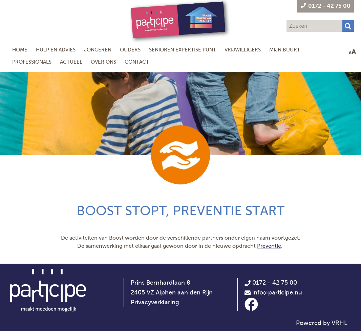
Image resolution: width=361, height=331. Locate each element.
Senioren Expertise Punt (182, 49)
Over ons (103, 62)
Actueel (71, 62)
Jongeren (97, 49)
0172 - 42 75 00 (271, 282)
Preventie (269, 246)
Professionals (31, 62)
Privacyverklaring (155, 302)
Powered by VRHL (321, 322)
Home (19, 49)
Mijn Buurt (284, 49)
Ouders (130, 49)
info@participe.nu (277, 292)
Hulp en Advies (56, 49)
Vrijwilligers (243, 49)
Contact (137, 62)
